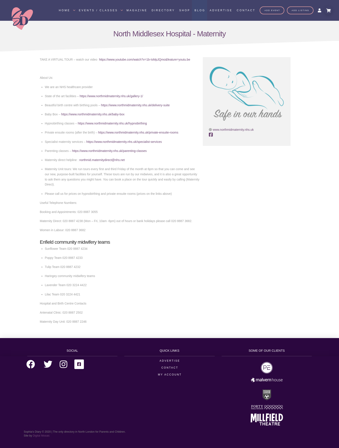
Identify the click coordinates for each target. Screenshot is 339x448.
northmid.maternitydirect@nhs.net (102, 160)
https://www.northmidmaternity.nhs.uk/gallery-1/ (111, 96)
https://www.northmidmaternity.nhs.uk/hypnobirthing (112, 123)
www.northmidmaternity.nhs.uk (233, 129)
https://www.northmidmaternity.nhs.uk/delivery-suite (135, 105)
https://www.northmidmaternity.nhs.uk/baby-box (93, 114)
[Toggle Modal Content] (328, 10)
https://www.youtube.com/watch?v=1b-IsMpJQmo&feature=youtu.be (144, 59)
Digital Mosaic (41, 435)
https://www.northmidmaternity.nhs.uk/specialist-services (124, 141)
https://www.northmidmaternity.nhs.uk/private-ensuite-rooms (138, 132)
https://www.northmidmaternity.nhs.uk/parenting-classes (109, 151)
